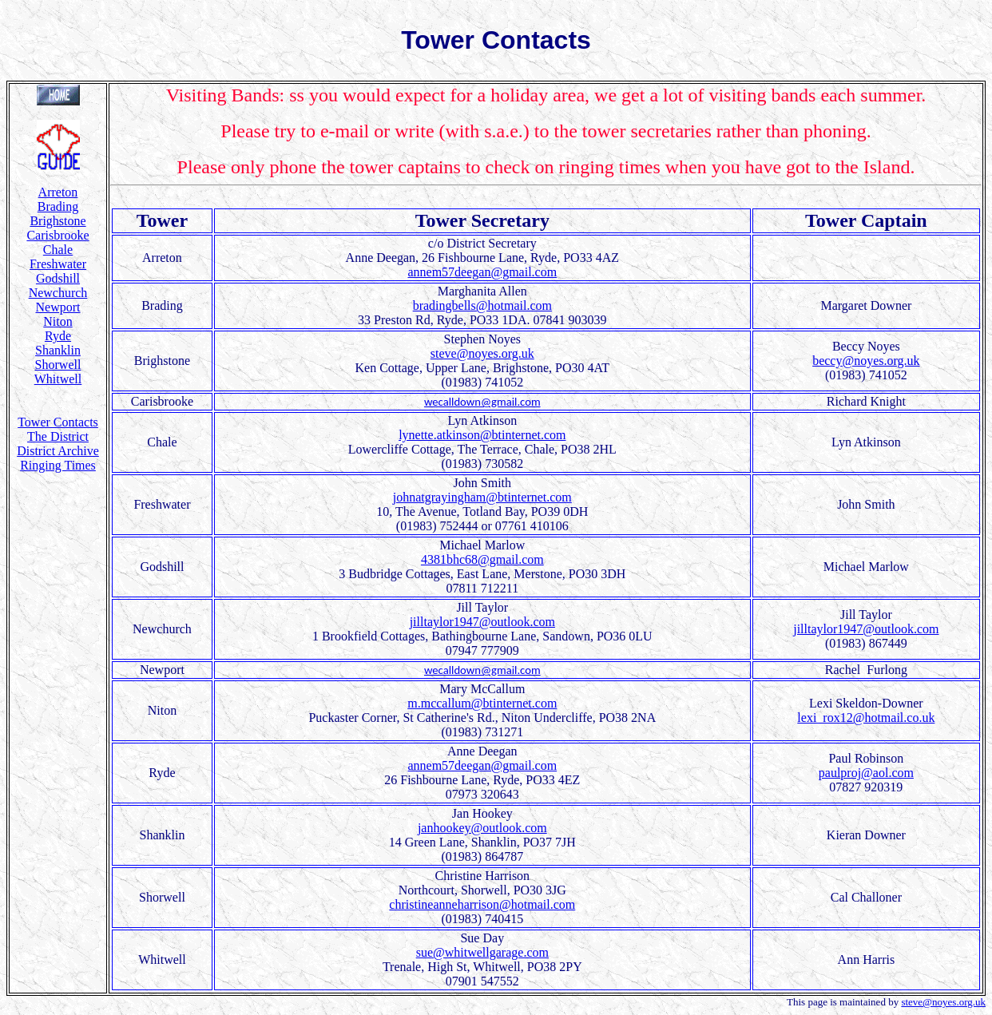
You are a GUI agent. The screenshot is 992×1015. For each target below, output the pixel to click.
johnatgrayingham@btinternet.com (482, 497)
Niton (57, 321)
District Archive (58, 451)
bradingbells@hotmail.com (482, 305)
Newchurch (58, 292)
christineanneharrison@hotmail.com (482, 904)
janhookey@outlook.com (482, 828)
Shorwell (58, 364)
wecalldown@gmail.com (482, 402)
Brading (58, 206)
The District (58, 436)
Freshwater (58, 264)
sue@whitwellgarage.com (482, 952)
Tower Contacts (58, 422)
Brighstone (57, 221)
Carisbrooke (57, 235)
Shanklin (58, 350)
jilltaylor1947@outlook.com (482, 621)
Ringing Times (58, 465)
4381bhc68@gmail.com (482, 559)
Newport (58, 307)
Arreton (58, 192)
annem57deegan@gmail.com (482, 272)
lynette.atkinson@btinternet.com (482, 435)
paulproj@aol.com (866, 772)
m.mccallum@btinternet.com (482, 703)
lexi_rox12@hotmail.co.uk (865, 717)
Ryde (58, 336)
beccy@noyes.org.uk (865, 360)
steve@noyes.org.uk (482, 353)
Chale (58, 249)
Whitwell (58, 379)
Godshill (58, 278)
